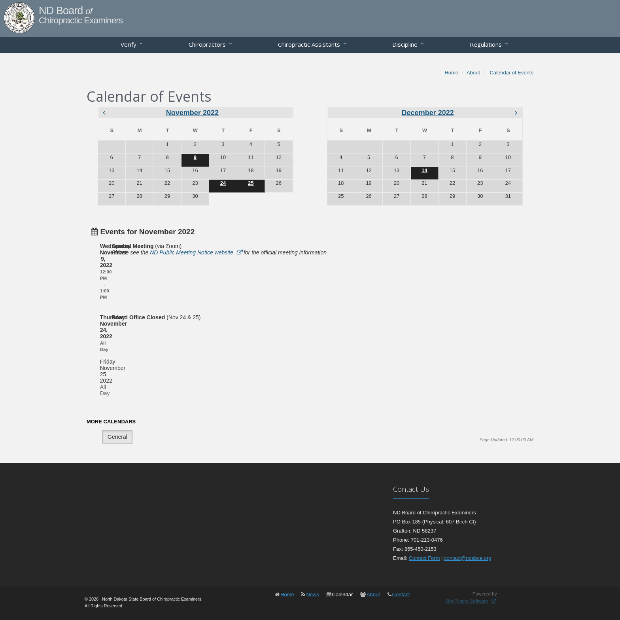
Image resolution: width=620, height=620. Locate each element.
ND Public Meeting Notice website (191, 252)
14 (424, 170)
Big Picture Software (467, 600)
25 (250, 183)
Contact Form (424, 558)
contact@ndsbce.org (467, 558)
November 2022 (192, 113)
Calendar (342, 594)
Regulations (486, 44)
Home (287, 594)
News (312, 594)
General (117, 437)
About (373, 594)
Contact (401, 594)
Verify (128, 44)
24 (223, 183)
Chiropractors (207, 44)
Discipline (405, 44)
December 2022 (428, 113)
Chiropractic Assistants (309, 44)
